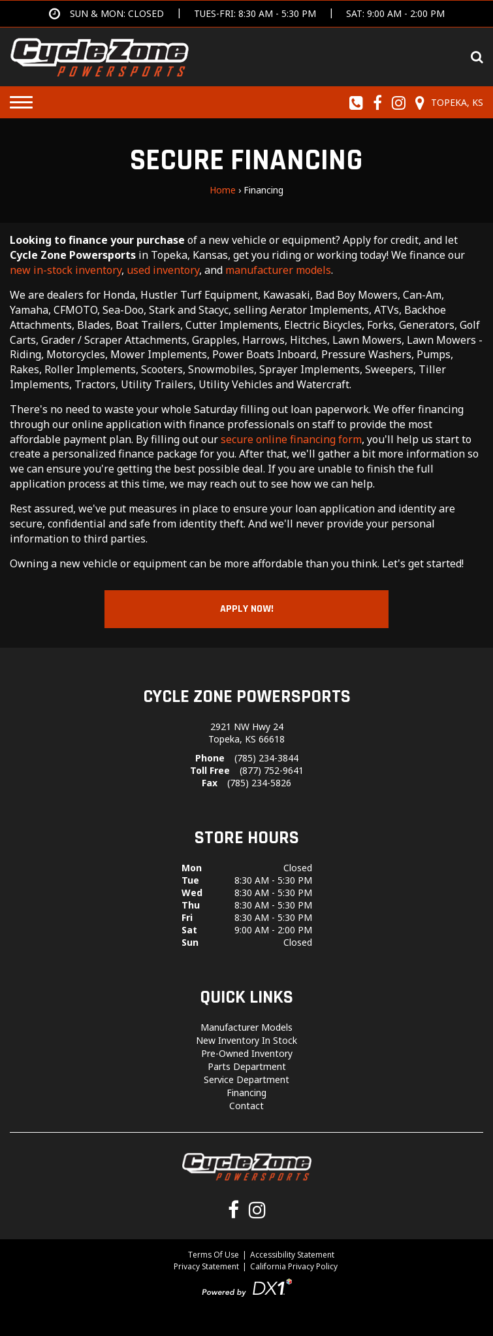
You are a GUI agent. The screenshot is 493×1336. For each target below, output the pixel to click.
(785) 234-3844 (266, 758)
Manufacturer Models (246, 1027)
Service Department (246, 1079)
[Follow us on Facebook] (377, 102)
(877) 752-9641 (272, 770)
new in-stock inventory (65, 270)
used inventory (163, 270)
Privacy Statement (206, 1266)
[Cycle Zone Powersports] (99, 55)
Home (223, 190)
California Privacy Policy (294, 1266)
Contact (246, 1105)
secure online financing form (291, 439)
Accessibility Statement (292, 1254)
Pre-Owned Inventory (247, 1053)
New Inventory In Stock (246, 1040)
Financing (246, 1092)
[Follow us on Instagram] (399, 102)
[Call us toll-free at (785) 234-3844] (356, 102)
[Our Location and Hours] (447, 102)
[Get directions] (247, 13)
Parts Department (247, 1066)
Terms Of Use (213, 1254)
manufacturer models (278, 270)
